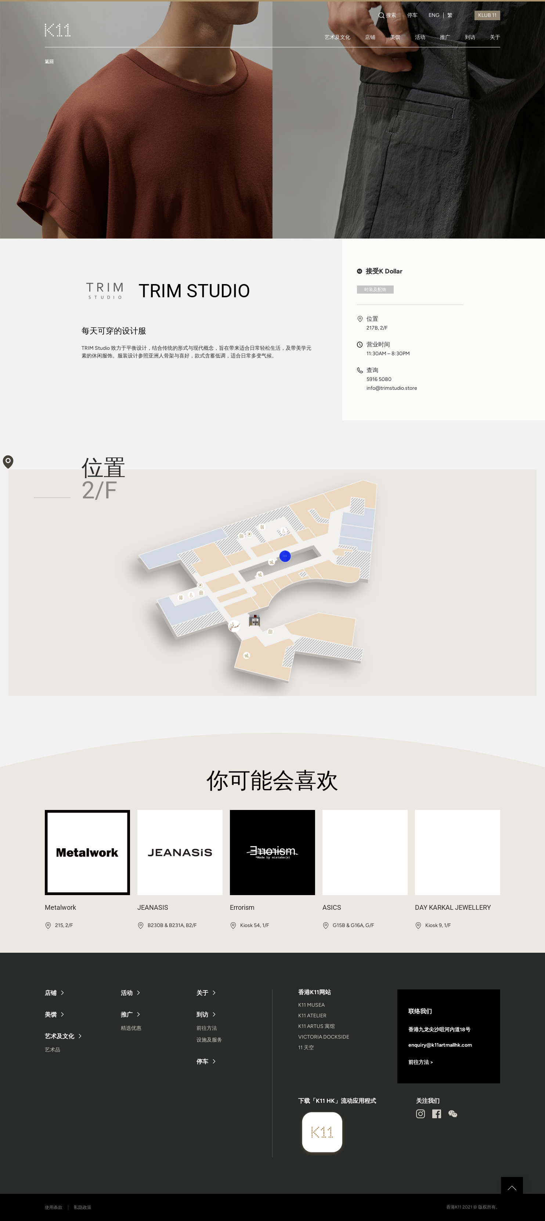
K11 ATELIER (312, 1016)
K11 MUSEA (311, 1005)
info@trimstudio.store (392, 388)
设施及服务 (209, 1040)
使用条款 (53, 1207)
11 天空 (306, 1047)
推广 (445, 37)
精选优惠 (131, 1028)
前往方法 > (420, 1062)
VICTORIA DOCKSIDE (323, 1037)
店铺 (370, 37)
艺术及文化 (337, 37)
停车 (412, 15)
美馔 (395, 37)
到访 (470, 37)
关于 (495, 37)
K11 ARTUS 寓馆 (316, 1026)
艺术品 (52, 1050)
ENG (434, 15)
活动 (420, 37)
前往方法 (206, 1028)
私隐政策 (82, 1207)
